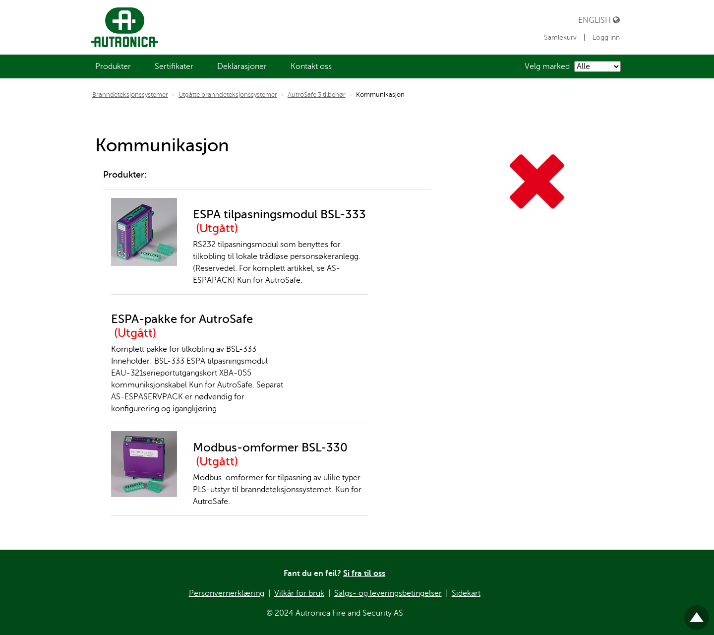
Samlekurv (561, 37)
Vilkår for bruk (299, 593)
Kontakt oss (311, 66)
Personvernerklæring (226, 593)
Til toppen (696, 613)
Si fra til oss (364, 573)
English (599, 20)
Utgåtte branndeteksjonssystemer (227, 94)
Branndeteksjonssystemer (130, 94)
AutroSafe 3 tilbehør (317, 94)
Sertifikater (174, 66)
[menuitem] (113, 66)
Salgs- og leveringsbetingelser (388, 593)
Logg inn (606, 37)
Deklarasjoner (242, 66)
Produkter (113, 66)
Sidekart (466, 593)
